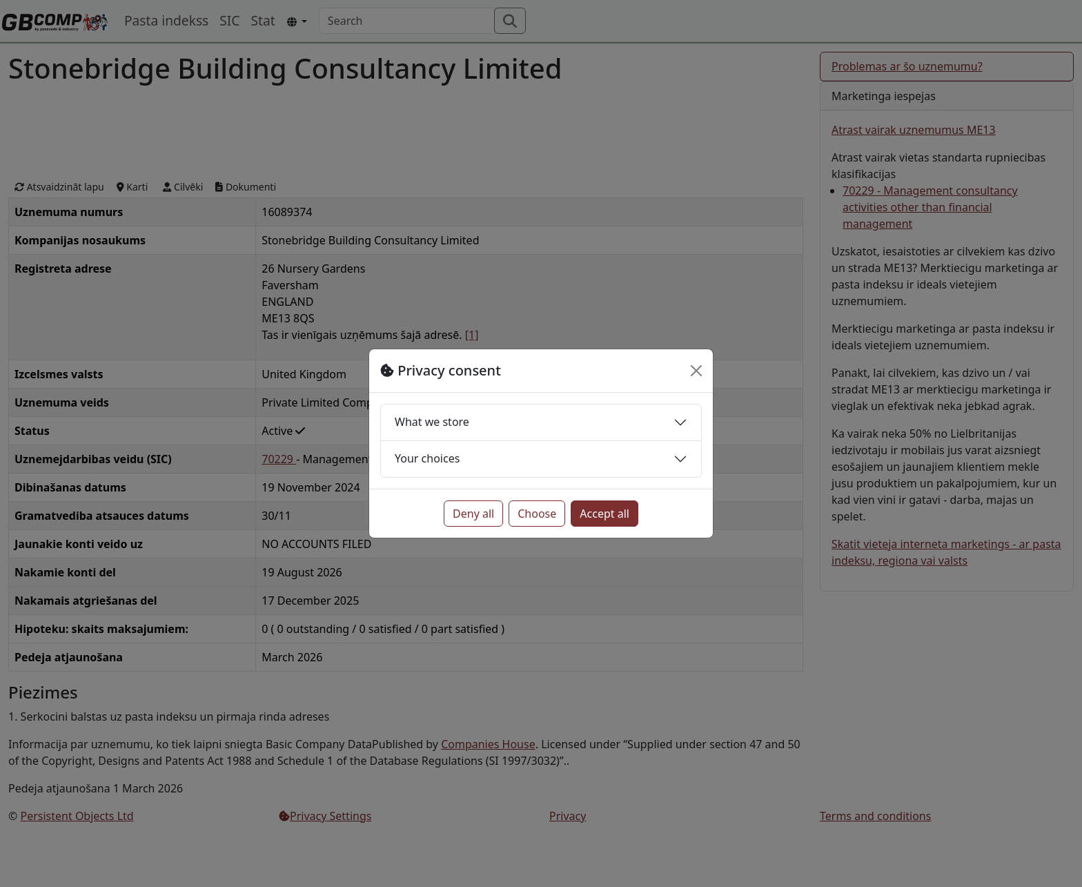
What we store (432, 421)
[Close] (696, 371)
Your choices (427, 458)
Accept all (604, 513)
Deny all (473, 513)
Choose (537, 513)
